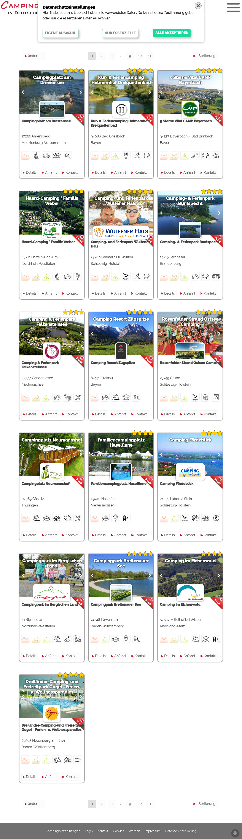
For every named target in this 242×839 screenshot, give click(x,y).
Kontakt (71, 172)
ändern (33, 56)
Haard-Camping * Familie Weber (52, 201)
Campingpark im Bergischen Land (52, 563)
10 (140, 56)
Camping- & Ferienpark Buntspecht (190, 201)
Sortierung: (207, 56)
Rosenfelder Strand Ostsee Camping (190, 322)
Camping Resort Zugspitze (121, 319)
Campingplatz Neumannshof (52, 440)
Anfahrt (51, 172)
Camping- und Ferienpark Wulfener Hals (121, 201)
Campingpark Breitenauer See (121, 563)
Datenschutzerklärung (180, 831)
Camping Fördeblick (190, 440)
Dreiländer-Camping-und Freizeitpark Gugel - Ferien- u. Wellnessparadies (51, 687)
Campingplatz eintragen (63, 831)
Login (89, 831)
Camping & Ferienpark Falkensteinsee (52, 322)
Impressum (153, 831)
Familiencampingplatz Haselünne (121, 442)
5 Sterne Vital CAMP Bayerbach (190, 80)
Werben (134, 831)
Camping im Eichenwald (190, 560)
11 (149, 56)
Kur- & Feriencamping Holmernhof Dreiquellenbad (121, 80)
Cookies (118, 831)
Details (31, 172)
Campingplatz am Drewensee (52, 80)
